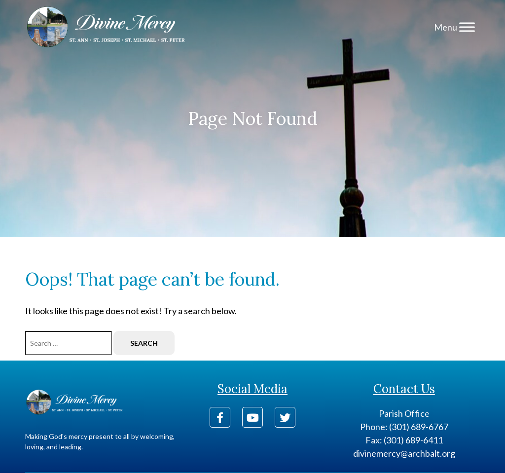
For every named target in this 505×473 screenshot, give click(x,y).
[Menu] (467, 27)
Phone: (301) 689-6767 (404, 426)
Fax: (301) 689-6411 (404, 440)
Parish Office (404, 413)
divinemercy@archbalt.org (404, 453)
